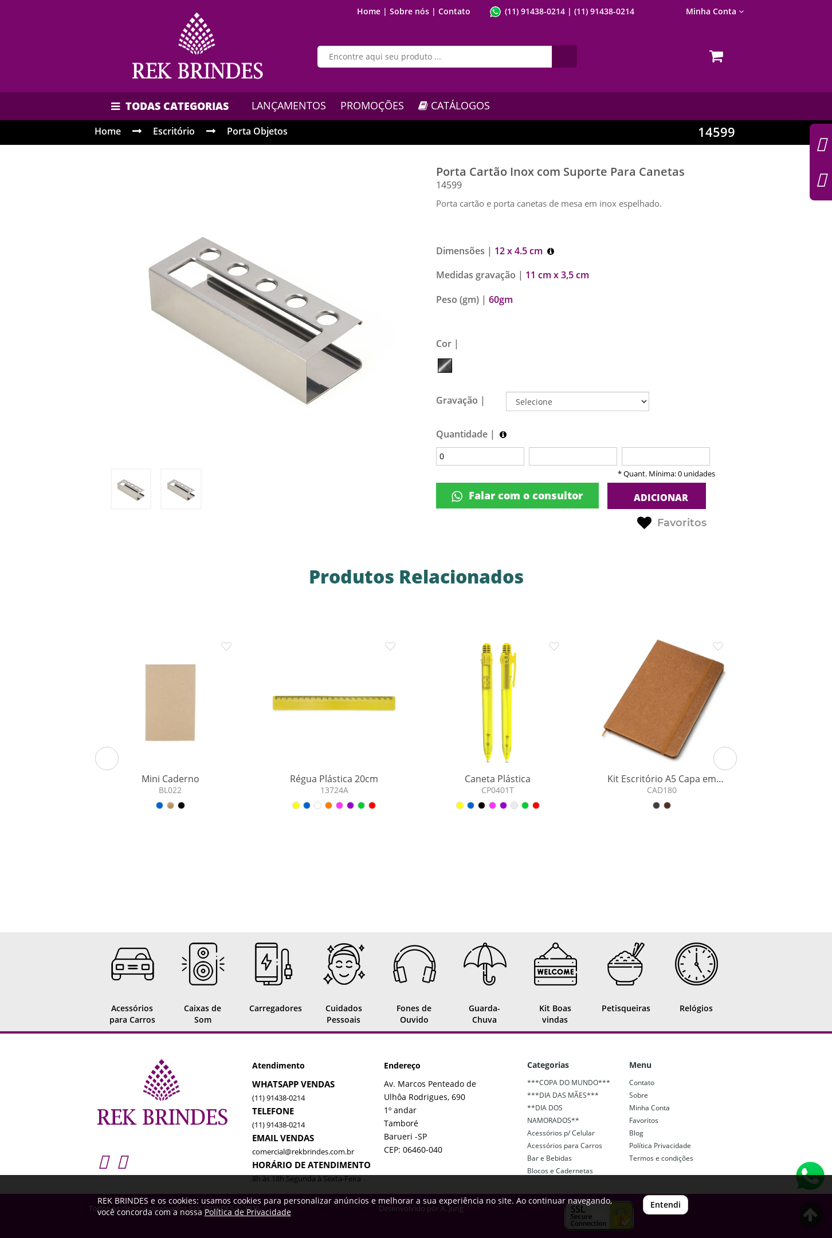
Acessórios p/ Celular (561, 1133)
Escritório (174, 131)
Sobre (638, 1095)
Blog (636, 1133)
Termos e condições (661, 1158)
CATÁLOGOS (454, 105)
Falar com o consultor (517, 495)
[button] (107, 758)
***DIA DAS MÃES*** (563, 1095)
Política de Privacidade (248, 1212)
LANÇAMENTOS (289, 105)
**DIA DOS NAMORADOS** (553, 1114)
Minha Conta (715, 11)
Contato (454, 11)
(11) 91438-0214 (535, 11)
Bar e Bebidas (549, 1158)
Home (108, 131)
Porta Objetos (257, 131)
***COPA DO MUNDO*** (568, 1082)
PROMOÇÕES (372, 105)
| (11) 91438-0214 (599, 11)
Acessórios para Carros (564, 1145)
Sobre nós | (413, 11)
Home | (372, 11)
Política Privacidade (660, 1145)
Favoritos (672, 523)
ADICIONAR (659, 497)
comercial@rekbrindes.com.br (303, 1151)
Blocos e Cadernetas (560, 1171)
